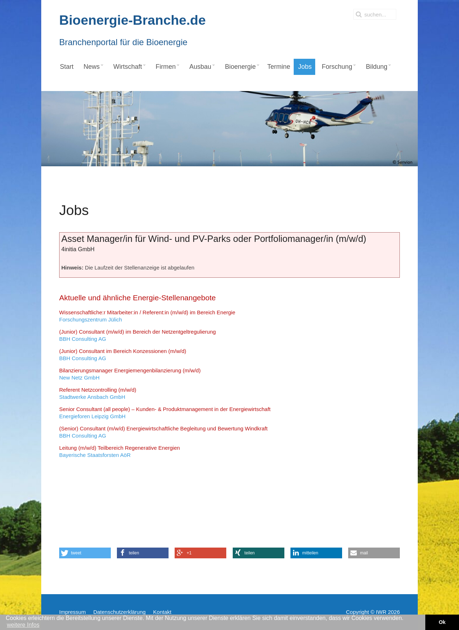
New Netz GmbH (129, 374)
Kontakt (162, 612)
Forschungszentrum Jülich (147, 316)
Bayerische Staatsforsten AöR (119, 451)
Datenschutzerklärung (119, 612)
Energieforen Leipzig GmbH (165, 412)
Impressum (72, 612)
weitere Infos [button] (23, 625)
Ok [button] (442, 622)
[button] (85, 553)
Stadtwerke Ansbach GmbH (97, 393)
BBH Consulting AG (137, 335)
